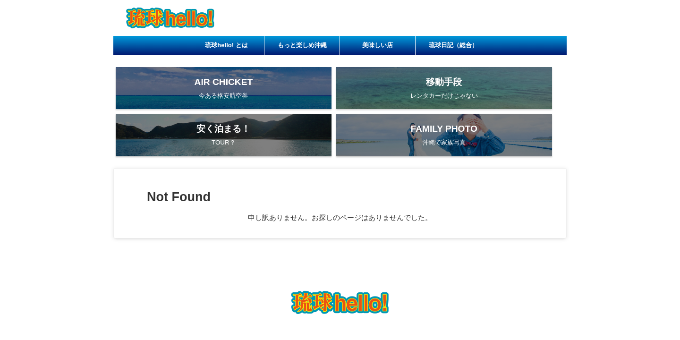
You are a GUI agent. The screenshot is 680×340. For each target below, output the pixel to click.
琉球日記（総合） (453, 45)
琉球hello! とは (226, 45)
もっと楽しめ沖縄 (302, 45)
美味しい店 (377, 45)
